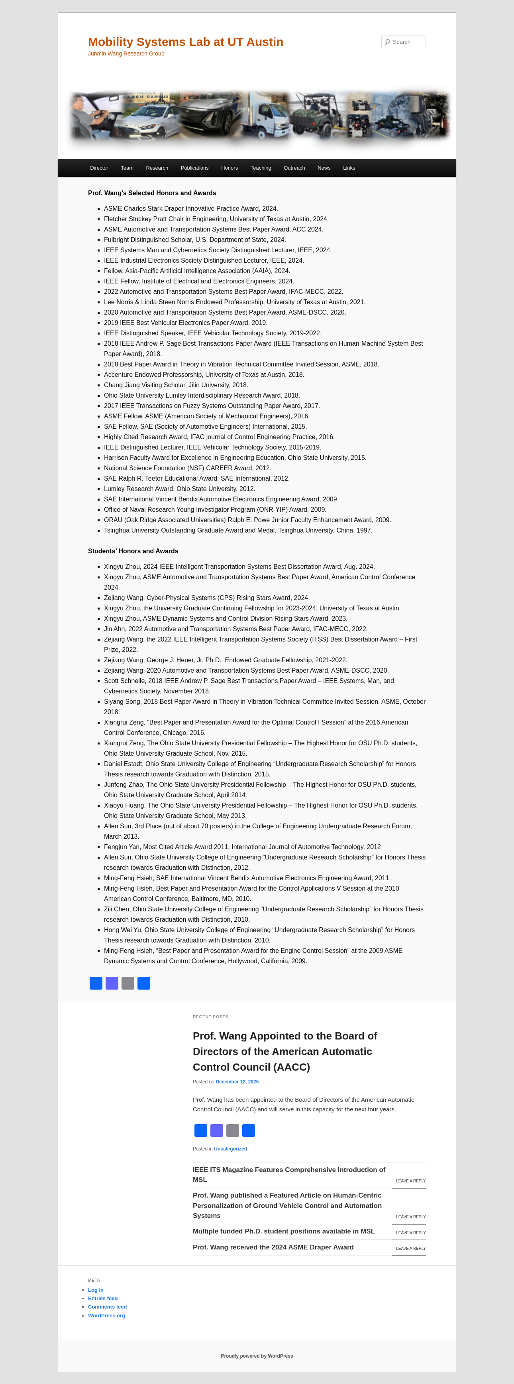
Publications (195, 168)
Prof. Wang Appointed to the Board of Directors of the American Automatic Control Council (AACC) (285, 1051)
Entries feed (103, 1298)
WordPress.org (106, 1316)
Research (157, 168)
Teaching (261, 168)
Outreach (294, 168)
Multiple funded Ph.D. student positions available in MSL (284, 1231)
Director (99, 168)
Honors (229, 168)
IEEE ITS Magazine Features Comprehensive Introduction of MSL (289, 1175)
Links (349, 168)
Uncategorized (230, 1149)
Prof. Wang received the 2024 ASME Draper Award (273, 1247)
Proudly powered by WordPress (257, 1356)
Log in (96, 1290)
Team (127, 168)
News (324, 168)
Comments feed (107, 1307)
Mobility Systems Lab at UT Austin (186, 41)
